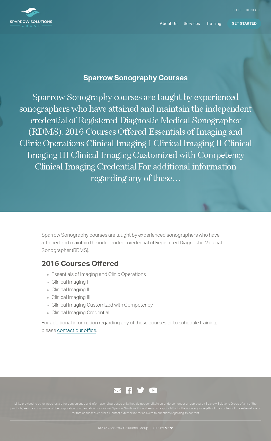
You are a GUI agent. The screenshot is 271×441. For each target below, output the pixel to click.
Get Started (244, 23)
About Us (168, 24)
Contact (253, 10)
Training (213, 24)
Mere (169, 428)
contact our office (76, 330)
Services (192, 24)
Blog (236, 10)
